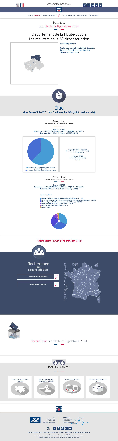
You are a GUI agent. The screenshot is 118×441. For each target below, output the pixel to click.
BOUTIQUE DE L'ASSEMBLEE (34, 432)
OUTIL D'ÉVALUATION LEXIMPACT (81, 432)
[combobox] (38, 276)
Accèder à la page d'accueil (59, 9)
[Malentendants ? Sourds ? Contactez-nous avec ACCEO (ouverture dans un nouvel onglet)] (48, 428)
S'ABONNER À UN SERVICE (65, 432)
